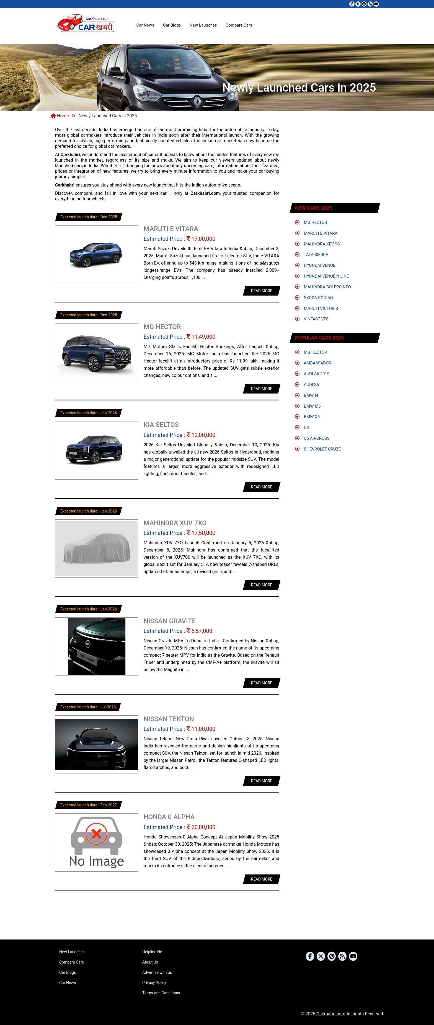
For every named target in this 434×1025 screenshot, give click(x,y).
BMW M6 (308, 406)
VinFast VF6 (311, 319)
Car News (145, 25)
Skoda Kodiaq (314, 297)
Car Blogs (172, 25)
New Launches (203, 25)
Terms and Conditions (161, 993)
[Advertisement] (335, 161)
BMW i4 (306, 395)
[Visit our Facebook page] (352, 4)
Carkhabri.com (330, 1013)
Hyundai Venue (315, 265)
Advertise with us (157, 972)
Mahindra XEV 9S (317, 244)
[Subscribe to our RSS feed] (370, 4)
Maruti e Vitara (316, 233)
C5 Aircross (312, 438)
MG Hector (311, 222)
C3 (302, 427)
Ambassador (313, 363)
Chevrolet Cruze (318, 449)
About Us (150, 962)
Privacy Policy (154, 982)
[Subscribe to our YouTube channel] (376, 4)
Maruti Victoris (316, 308)
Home (60, 115)
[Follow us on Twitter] (358, 4)
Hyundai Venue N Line (322, 276)
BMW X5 (307, 416)
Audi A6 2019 (312, 373)
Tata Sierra (311, 254)
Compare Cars (239, 25)
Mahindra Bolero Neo (323, 286)
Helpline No (152, 952)
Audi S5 (307, 384)
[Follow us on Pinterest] (364, 4)
